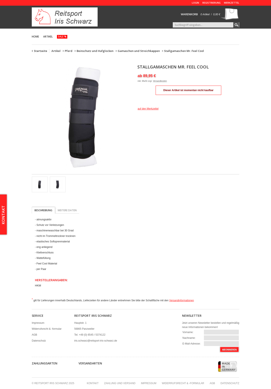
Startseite (40, 51)
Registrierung (211, 2)
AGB (34, 334)
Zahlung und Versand (120, 383)
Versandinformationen (181, 300)
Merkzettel (231, 2)
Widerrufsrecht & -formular (47, 328)
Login (195, 2)
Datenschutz (39, 340)
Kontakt (93, 383)
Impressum (38, 322)
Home (35, 36)
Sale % (62, 36)
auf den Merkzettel (148, 108)
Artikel (48, 36)
